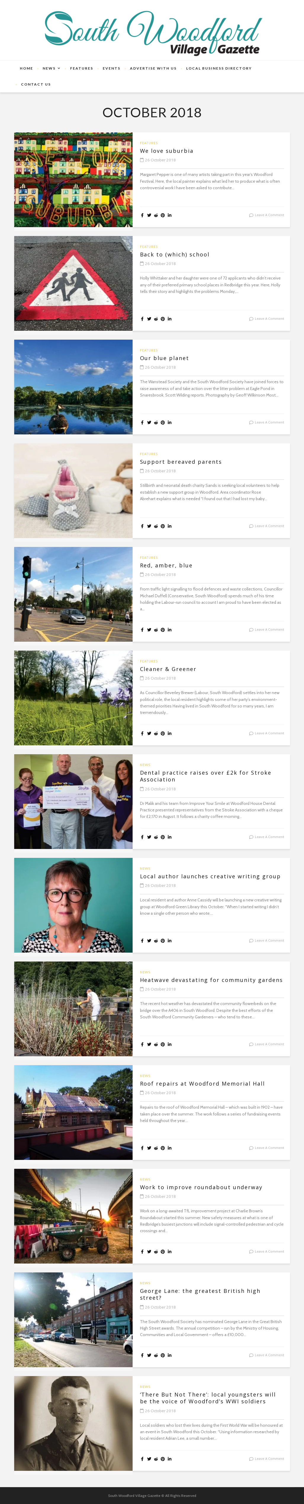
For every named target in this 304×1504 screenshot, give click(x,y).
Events (111, 68)
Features (81, 68)
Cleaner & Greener (173, 669)
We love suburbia (171, 151)
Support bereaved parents (188, 462)
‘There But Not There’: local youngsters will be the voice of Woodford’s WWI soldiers (212, 1402)
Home (26, 68)
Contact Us (36, 84)
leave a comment (269, 215)
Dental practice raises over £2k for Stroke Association (203, 777)
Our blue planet (169, 358)
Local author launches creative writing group (210, 880)
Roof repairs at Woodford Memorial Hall (204, 1088)
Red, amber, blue (171, 566)
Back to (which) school (180, 255)
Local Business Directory (219, 68)
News (49, 68)
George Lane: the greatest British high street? (211, 1295)
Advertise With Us (153, 68)
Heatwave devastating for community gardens (208, 984)
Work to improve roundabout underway (212, 1188)
